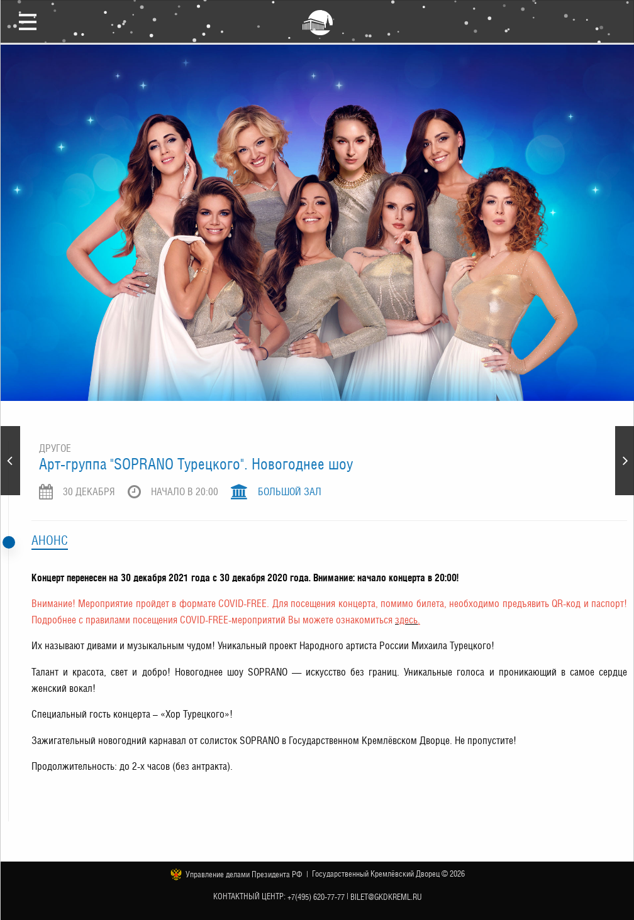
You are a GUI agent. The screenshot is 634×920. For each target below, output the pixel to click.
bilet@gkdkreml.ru (386, 897)
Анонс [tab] (49, 540)
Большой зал (289, 492)
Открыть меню (27, 21)
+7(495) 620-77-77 (316, 897)
